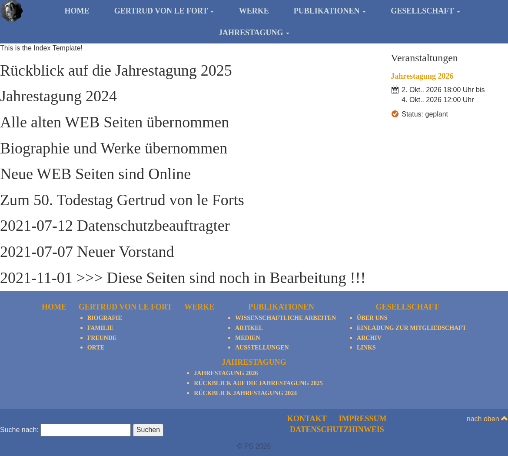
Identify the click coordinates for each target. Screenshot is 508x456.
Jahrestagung (254, 32)
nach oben (487, 419)
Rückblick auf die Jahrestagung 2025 (258, 383)
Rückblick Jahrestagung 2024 (245, 393)
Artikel (249, 328)
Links (366, 347)
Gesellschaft (425, 11)
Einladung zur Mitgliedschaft (411, 328)
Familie (100, 328)
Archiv (369, 338)
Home (76, 11)
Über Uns (372, 318)
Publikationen (330, 11)
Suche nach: (19, 429)
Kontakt (307, 418)
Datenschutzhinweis (337, 429)
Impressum (363, 418)
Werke (254, 11)
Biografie (104, 318)
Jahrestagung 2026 (422, 76)
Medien (247, 338)
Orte (95, 347)
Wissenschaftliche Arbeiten (285, 318)
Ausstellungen (262, 347)
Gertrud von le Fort (164, 11)
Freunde (102, 338)
